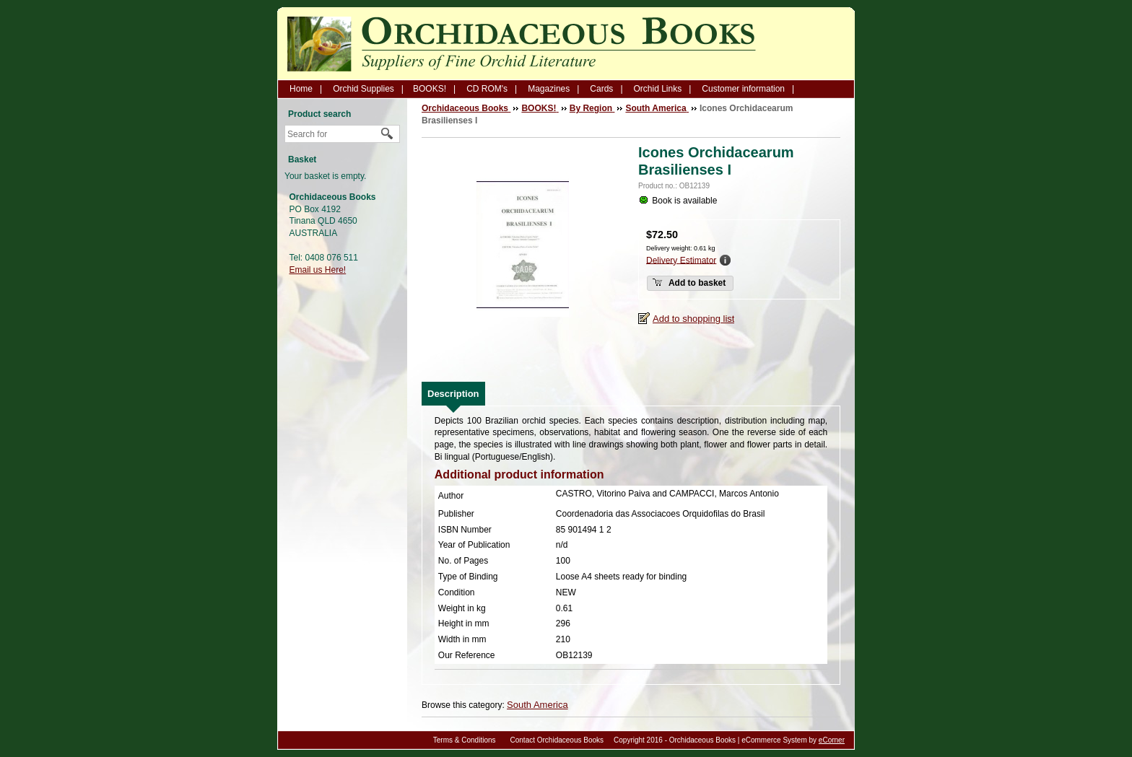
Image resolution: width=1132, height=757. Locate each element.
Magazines (549, 89)
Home (301, 89)
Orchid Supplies (363, 89)
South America (537, 704)
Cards (601, 89)
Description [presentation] (453, 393)
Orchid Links (658, 89)
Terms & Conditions (464, 740)
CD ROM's (487, 89)
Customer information (743, 89)
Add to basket (689, 282)
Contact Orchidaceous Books (557, 740)
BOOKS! (429, 89)
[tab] (453, 394)
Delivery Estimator (681, 260)
